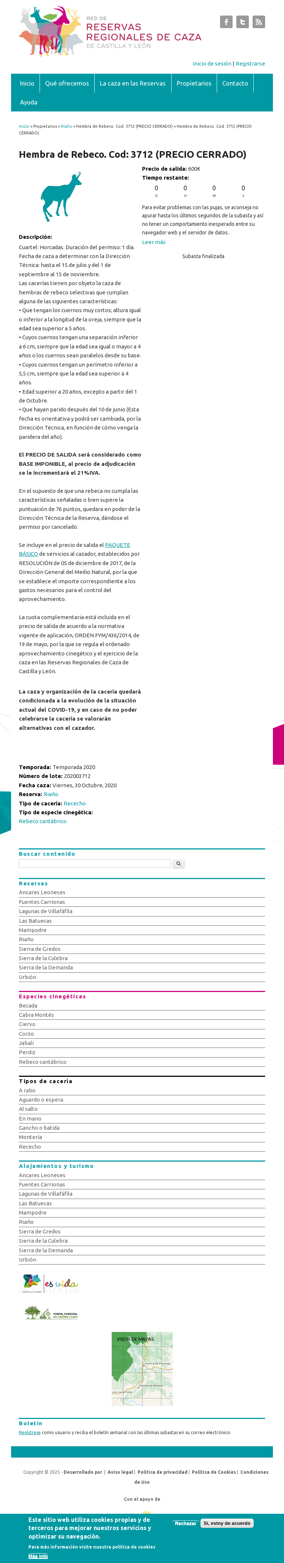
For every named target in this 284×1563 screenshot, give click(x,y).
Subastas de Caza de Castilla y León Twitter (242, 24)
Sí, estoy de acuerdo (227, 1526)
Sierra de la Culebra (43, 958)
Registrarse (250, 63)
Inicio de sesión (212, 63)
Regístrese (30, 1432)
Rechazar (185, 1526)
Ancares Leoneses (42, 892)
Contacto (235, 83)
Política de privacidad (162, 1472)
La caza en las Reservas (133, 83)
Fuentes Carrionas (42, 902)
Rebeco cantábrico (43, 821)
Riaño (66, 126)
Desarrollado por (83, 1472)
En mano (30, 1118)
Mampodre (33, 930)
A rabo (27, 1090)
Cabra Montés (36, 1015)
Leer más (154, 242)
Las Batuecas (35, 921)
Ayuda (28, 102)
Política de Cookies (214, 1472)
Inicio (27, 83)
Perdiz (27, 1052)
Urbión (27, 977)
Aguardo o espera (41, 1099)
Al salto (28, 1109)
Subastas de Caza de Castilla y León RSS (259, 24)
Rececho (75, 803)
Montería (30, 1137)
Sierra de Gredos (40, 949)
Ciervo (27, 1024)
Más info (38, 1559)
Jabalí (26, 1043)
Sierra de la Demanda (46, 967)
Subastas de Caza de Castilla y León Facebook (226, 24)
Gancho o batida (39, 1128)
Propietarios (194, 83)
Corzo (26, 1034)
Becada (28, 1005)
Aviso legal (120, 1472)
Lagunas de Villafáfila (45, 911)
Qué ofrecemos (67, 83)
